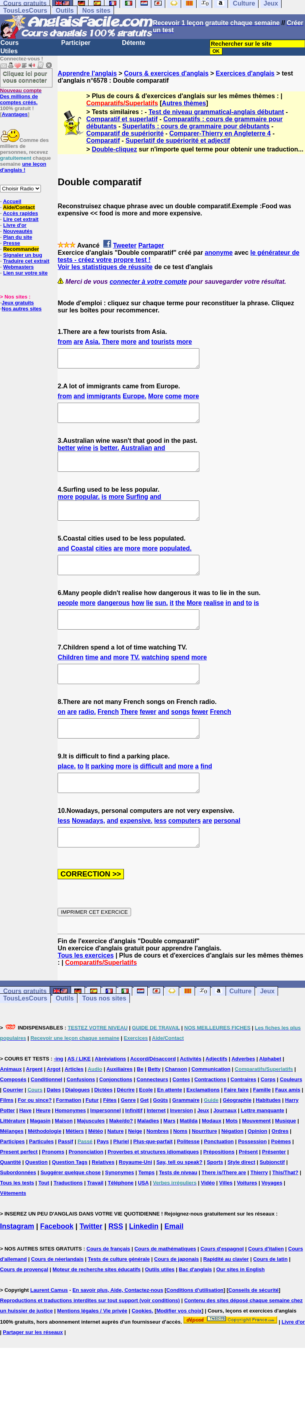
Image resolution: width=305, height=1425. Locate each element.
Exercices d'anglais (245, 73)
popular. (87, 507)
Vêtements (13, 1229)
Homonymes (70, 1146)
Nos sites (96, 10)
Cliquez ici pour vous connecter (25, 76)
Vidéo (208, 1218)
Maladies (148, 1156)
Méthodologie (45, 1167)
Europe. (135, 399)
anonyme (219, 252)
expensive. (136, 852)
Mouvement (256, 1156)
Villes (226, 1218)
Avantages (14, 114)
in (228, 620)
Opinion (257, 1167)
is (95, 455)
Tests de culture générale (119, 1295)
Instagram (17, 1262)
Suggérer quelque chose (71, 1208)
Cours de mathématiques (165, 1284)
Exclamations (203, 1125)
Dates (54, 1125)
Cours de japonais (176, 1295)
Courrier (13, 1125)
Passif (65, 1177)
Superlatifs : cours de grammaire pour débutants (196, 126)
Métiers (75, 1167)
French (108, 736)
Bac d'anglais (195, 1305)
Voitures (247, 1218)
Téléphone (120, 1218)
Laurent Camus (49, 1326)
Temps (146, 1208)
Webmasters (18, 267)
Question (36, 1198)
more (129, 341)
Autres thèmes (184, 103)
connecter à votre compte (148, 281)
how (137, 620)
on (62, 736)
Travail (95, 1218)
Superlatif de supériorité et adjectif (177, 140)
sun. (161, 620)
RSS (115, 1262)
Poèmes (281, 1177)
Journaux (225, 1146)
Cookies (141, 1346)
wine (84, 455)
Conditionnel (46, 1115)
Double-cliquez (114, 149)
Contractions (210, 1115)
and (143, 341)
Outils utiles (159, 1305)
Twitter (90, 1262)
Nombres (158, 1167)
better (66, 455)
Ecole (146, 1125)
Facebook (56, 1262)
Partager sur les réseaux (33, 1368)
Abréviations (110, 1094)
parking (102, 794)
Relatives (103, 1198)
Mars (169, 1156)
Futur (91, 1136)
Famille (262, 1125)
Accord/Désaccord (153, 1094)
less (64, 852)
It (87, 794)
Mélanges (11, 1167)
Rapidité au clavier (226, 1295)
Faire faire (236, 1125)
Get (144, 1136)
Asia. (92, 341)
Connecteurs (152, 1115)
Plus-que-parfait (153, 1177)
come (173, 399)
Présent (248, 1187)
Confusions (81, 1115)
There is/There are (224, 1208)
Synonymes (119, 1208)
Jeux (267, 1027)
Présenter (274, 1187)
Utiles (9, 51)
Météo (95, 1167)
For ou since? (35, 1136)
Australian (136, 455)
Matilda (189, 1156)
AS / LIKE (79, 1094)
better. (109, 455)
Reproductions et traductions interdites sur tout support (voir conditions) (90, 1336)
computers (184, 852)
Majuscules (91, 1156)
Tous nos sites (104, 1034)
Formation (68, 1136)
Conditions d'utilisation (195, 1326)
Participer (76, 42)
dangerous (113, 620)
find (206, 794)
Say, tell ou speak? (179, 1198)
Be (140, 1105)
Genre (128, 1136)
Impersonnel (105, 1146)
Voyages (271, 1218)
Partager (151, 245)
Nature (115, 1167)
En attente (169, 1125)
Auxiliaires (119, 1105)
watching (155, 678)
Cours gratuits (24, 1027)
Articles (74, 1105)
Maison (64, 1156)
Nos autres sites (21, 309)
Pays (103, 1177)
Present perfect (19, 1187)
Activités (190, 1094)
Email (173, 1262)
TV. (135, 678)
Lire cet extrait (21, 219)
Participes (12, 1177)
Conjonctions (115, 1115)
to (249, 620)
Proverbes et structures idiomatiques (153, 1187)
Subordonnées (18, 1208)
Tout (44, 1218)
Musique (285, 1156)
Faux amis (288, 1125)
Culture (240, 1027)
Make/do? (121, 1156)
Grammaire (186, 1136)
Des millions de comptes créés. (21, 96)
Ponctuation (219, 1177)
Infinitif (133, 1146)
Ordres (280, 1167)
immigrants (104, 399)
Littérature (12, 1156)
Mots (231, 1156)
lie (149, 620)
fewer (148, 736)
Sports (215, 1198)
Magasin (40, 1156)
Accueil (12, 201)
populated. (176, 562)
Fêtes (109, 1136)
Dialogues (77, 1125)
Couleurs (291, 1115)
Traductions (68, 1218)
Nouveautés (18, 231)
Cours (9, 42)
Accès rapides (20, 213)
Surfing (137, 507)
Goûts (160, 1136)
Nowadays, (88, 852)
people (68, 620)
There (111, 341)
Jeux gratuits (18, 303)
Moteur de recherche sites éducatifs (96, 1305)
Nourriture (204, 1167)
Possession (252, 1177)
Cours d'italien (266, 1284)
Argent (34, 1105)
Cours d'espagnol (222, 1284)
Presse (11, 243)
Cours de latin (270, 1295)
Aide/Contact (19, 207)
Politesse (188, 1177)
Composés (13, 1115)
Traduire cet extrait (26, 261)
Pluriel (121, 1177)
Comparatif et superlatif (122, 119)
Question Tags (69, 1198)
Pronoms (53, 1187)
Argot (54, 1105)
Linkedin (143, 1262)
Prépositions (219, 1187)
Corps (268, 1115)
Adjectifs (217, 1094)
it (172, 620)
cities (104, 562)
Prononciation (86, 1187)
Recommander (21, 249)
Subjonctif (272, 1198)
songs (180, 736)
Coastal (82, 562)
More (155, 399)
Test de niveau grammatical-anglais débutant (216, 112)
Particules (41, 1177)
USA (143, 1218)
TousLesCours (25, 10)
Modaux (211, 1156)
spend (180, 678)
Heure (43, 1146)
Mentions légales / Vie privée (92, 1346)
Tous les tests (17, 1218)
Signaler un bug (22, 255)
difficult (151, 794)
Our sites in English (240, 1305)
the (180, 620)
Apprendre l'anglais (87, 73)
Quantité (10, 1198)
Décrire (126, 1125)
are (78, 341)
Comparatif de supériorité (125, 133)
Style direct (241, 1198)
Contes (181, 1115)
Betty (154, 1105)
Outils (64, 10)
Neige (135, 1167)
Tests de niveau (178, 1208)
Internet (156, 1146)
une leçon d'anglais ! (23, 167)
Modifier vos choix (179, 1346)
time (91, 678)
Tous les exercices (86, 991)
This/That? (285, 1208)
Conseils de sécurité (253, 1326)
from (65, 341)
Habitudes (268, 1136)
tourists (163, 341)
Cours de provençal (24, 1305)
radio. (87, 736)
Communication (210, 1105)
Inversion (181, 1146)
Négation (232, 1167)
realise (214, 620)
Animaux (11, 1105)
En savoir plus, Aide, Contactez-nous (117, 1326)
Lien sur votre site (25, 273)
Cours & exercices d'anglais (166, 73)
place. (66, 794)
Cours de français (108, 1284)
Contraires (243, 1115)
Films (7, 1136)
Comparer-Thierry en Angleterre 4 (219, 133)
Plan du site (17, 237)
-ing (58, 1094)
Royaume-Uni (135, 1198)
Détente (133, 42)
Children (70, 678)
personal (227, 852)
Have (25, 1146)
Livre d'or (15, 225)
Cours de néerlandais (57, 1295)
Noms (180, 1167)
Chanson (176, 1105)
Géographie (237, 1136)
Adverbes (243, 1094)
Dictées (103, 1125)
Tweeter (124, 245)
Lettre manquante (262, 1146)
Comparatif (103, 140)
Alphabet (270, 1094)
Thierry (259, 1208)
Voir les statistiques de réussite (105, 267)
